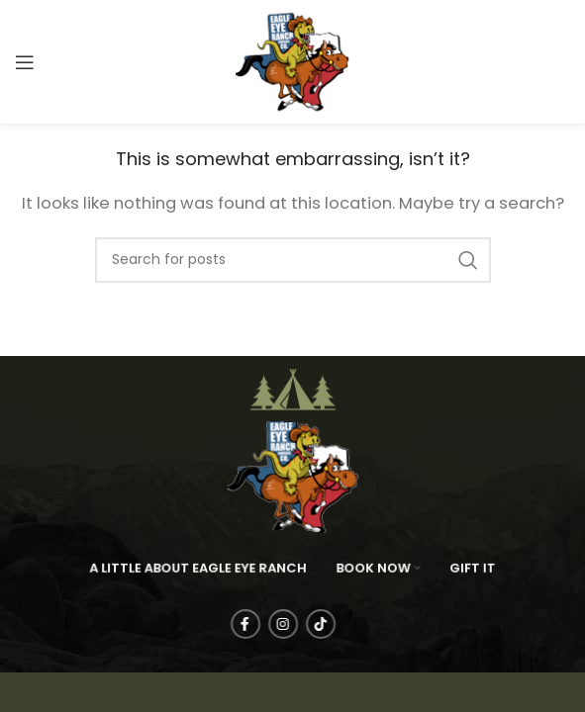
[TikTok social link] (339, 624)
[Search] (293, 260)
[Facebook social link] (264, 624)
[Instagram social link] (302, 624)
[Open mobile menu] (25, 62)
